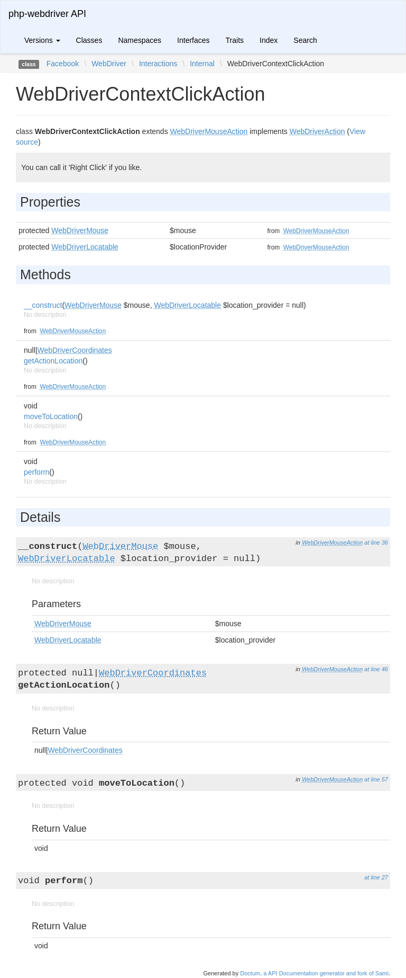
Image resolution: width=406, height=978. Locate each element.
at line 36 (376, 542)
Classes (89, 40)
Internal (202, 63)
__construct (43, 305)
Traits (235, 40)
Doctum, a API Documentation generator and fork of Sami (314, 973)
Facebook (63, 63)
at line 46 (376, 669)
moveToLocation (51, 416)
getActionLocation (53, 361)
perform (36, 472)
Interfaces (193, 40)
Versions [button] (42, 40)
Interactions (158, 63)
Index (269, 40)
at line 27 (376, 877)
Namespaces (139, 40)
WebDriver (108, 63)
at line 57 (376, 779)
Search (305, 40)
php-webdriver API (47, 13)
